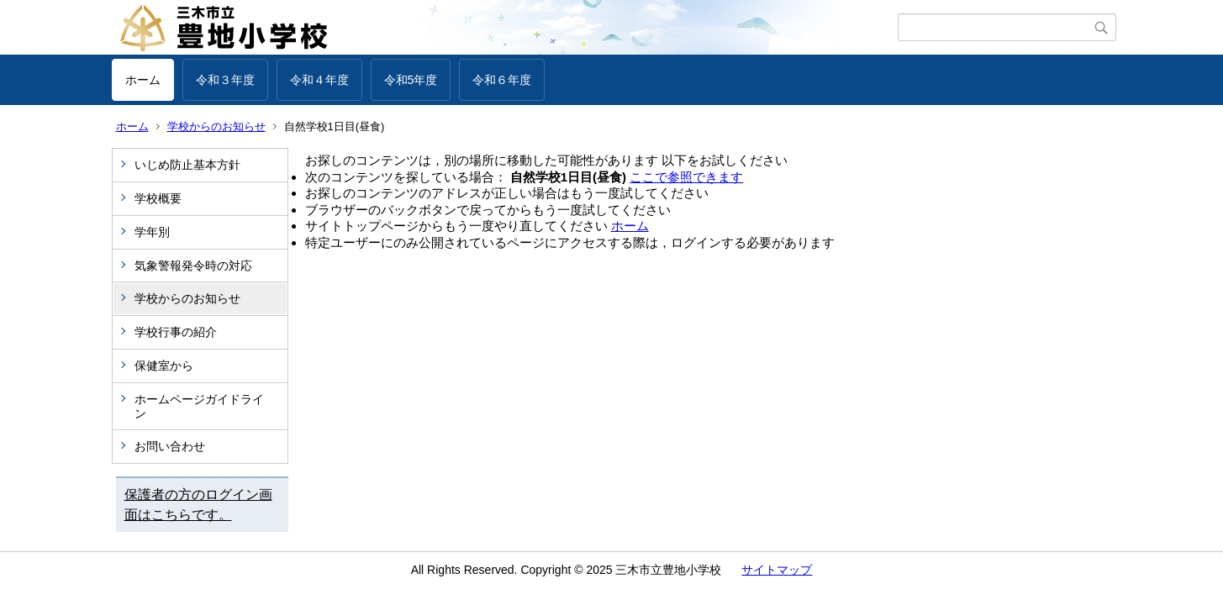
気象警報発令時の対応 (193, 265)
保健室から (163, 365)
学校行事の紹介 (175, 332)
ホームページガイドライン (199, 406)
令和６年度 (501, 80)
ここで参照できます (686, 177)
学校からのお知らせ (216, 126)
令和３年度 (225, 80)
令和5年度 (411, 80)
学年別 (152, 232)
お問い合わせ (169, 446)
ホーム (143, 80)
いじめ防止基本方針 (187, 164)
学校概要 (158, 198)
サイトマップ (776, 569)
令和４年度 (319, 80)
